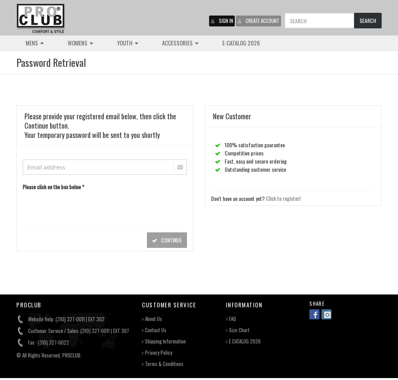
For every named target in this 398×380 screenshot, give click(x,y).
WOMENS (80, 42)
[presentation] (82, 208)
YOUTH (127, 42)
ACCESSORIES (180, 42)
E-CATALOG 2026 (241, 42)
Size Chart (238, 330)
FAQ (231, 319)
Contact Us (154, 330)
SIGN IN (222, 20)
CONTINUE (167, 240)
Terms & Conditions (162, 364)
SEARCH (368, 20)
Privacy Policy (157, 352)
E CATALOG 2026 (243, 341)
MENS (35, 42)
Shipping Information (164, 341)
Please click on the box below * (53, 187)
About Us (152, 319)
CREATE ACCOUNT (258, 20)
